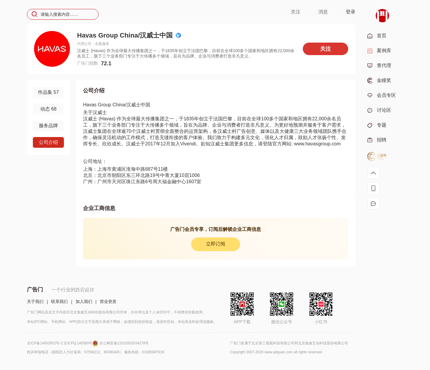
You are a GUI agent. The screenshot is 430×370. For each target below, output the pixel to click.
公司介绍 (48, 142)
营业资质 (108, 301)
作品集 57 (48, 92)
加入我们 (84, 301)
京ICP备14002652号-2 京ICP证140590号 (63, 343)
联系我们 (59, 301)
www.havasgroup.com (317, 143)
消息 (323, 11)
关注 (295, 11)
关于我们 (35, 301)
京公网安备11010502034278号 (124, 343)
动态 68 (48, 108)
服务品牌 (48, 125)
